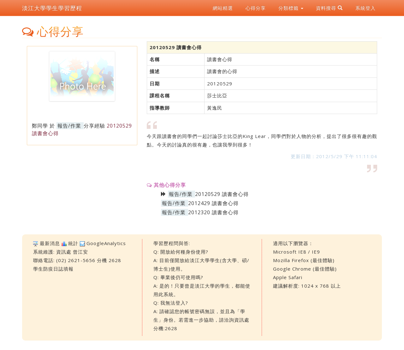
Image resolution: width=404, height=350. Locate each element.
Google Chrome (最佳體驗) (305, 269)
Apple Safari (287, 277)
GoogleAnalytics (106, 243)
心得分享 (256, 8)
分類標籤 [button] (290, 8)
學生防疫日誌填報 (53, 269)
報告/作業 (69, 125)
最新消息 (50, 243)
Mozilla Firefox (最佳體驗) (304, 260)
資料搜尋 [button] (329, 8)
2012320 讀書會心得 (213, 212)
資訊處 (63, 252)
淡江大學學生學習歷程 (52, 8)
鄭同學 (40, 125)
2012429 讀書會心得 (213, 203)
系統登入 (365, 8)
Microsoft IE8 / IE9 (296, 252)
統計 (73, 243)
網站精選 (223, 8)
